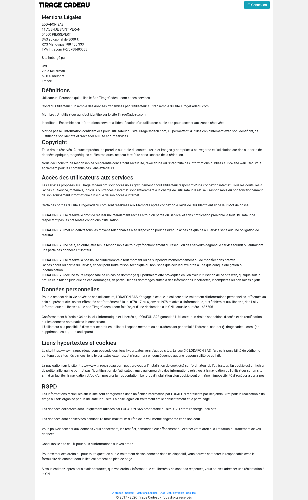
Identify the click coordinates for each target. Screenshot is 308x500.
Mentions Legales (146, 492)
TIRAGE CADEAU (64, 5)
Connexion (257, 5)
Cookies (191, 492)
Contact (130, 492)
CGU (162, 492)
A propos (117, 492)
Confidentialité (175, 492)
